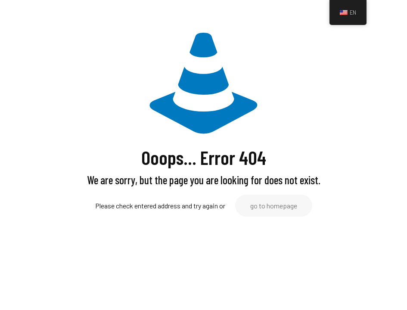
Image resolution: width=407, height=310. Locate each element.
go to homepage (273, 206)
